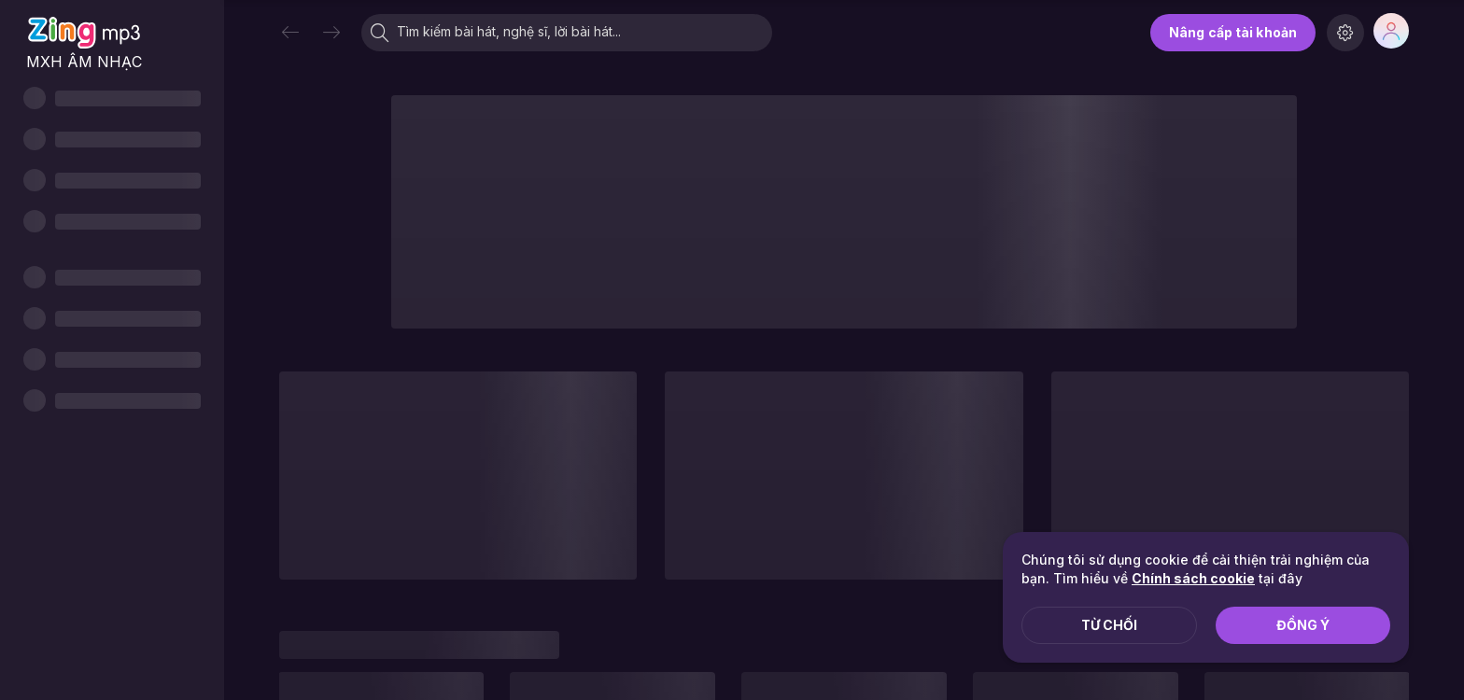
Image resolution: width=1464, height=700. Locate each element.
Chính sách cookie (1193, 578)
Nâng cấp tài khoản (1233, 32)
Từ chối (1109, 625)
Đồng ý (1303, 625)
